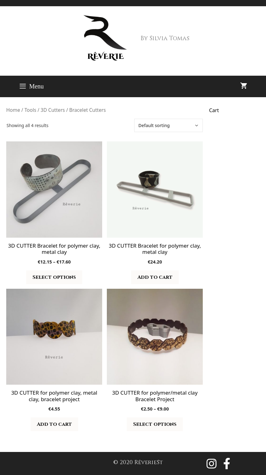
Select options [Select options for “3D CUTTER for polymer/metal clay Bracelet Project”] (155, 424)
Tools (30, 110)
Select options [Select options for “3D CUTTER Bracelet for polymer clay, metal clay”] (54, 277)
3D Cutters (52, 110)
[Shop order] (168, 125)
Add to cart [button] (155, 277)
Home (13, 110)
